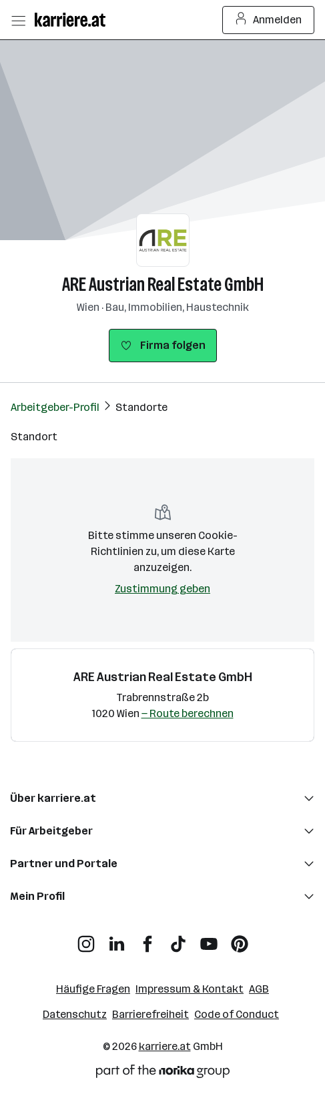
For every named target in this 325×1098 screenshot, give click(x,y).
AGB (259, 989)
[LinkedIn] (116, 939)
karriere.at (165, 1046)
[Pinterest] (239, 939)
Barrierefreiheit (150, 1014)
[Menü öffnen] (18, 20)
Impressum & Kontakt (189, 989)
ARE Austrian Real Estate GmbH (163, 284)
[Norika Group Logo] (163, 1074)
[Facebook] (147, 939)
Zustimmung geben (162, 588)
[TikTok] (178, 939)
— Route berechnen (187, 713)
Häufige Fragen (93, 989)
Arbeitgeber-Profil (55, 407)
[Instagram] (86, 939)
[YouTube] (209, 939)
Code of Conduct (236, 1014)
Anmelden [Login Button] (269, 20)
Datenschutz (75, 1014)
